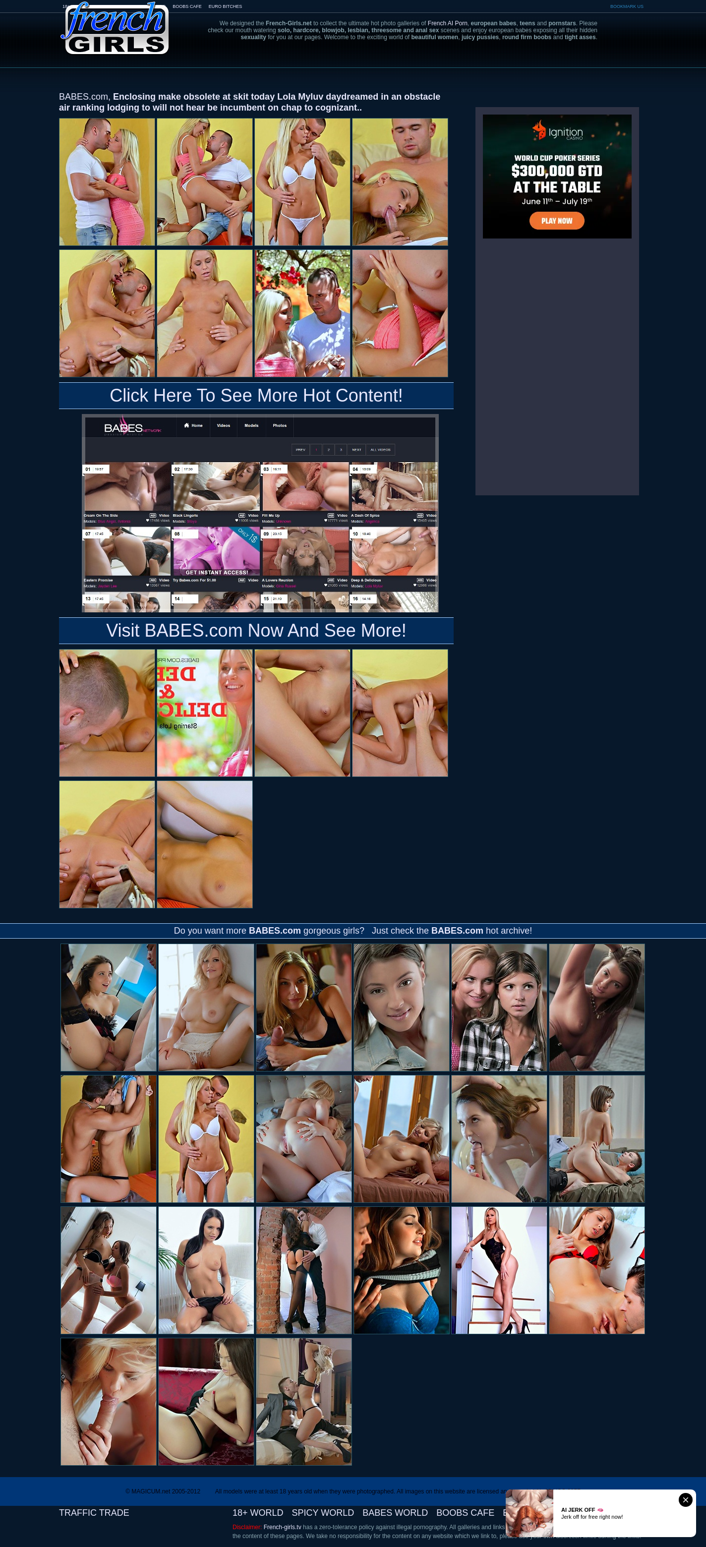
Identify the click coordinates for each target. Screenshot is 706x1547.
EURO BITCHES (225, 6)
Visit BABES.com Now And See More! (256, 630)
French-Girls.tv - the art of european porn (115, 21)
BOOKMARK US (627, 6)
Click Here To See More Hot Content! (256, 395)
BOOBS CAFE (187, 6)
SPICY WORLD (323, 1513)
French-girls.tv (282, 1527)
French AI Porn (448, 23)
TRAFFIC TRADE (94, 1513)
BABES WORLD (395, 1513)
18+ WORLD (258, 1513)
